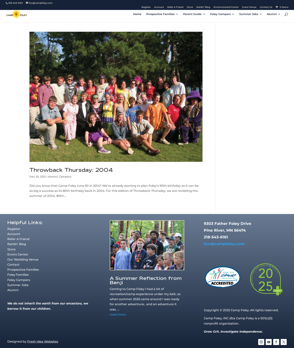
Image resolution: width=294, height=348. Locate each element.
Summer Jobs (248, 14)
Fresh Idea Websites (42, 341)
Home (137, 14)
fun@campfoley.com (224, 244)
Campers (65, 176)
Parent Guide (192, 14)
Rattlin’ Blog (203, 7)
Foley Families (18, 274)
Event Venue (249, 7)
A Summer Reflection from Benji (146, 280)
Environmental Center (226, 7)
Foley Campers (220, 14)
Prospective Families (160, 14)
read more (118, 314)
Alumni (272, 14)
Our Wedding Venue (22, 259)
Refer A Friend (175, 7)
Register (146, 7)
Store (190, 7)
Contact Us (266, 7)
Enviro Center (17, 254)
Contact (13, 264)
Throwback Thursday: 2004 (71, 170)
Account (159, 7)
